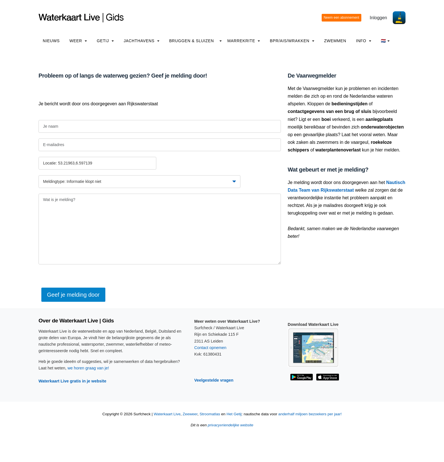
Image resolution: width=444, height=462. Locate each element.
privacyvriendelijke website (230, 425)
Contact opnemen (210, 347)
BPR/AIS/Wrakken (292, 40)
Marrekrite (243, 40)
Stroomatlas (210, 414)
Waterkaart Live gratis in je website (72, 381)
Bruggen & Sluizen (191, 40)
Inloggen (378, 17)
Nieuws (51, 40)
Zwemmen (335, 40)
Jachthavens (141, 40)
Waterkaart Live (167, 414)
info (363, 40)
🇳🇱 (385, 40)
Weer (78, 40)
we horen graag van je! (88, 368)
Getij (105, 40)
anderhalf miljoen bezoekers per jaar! (310, 414)
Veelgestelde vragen (213, 380)
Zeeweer (190, 414)
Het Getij (234, 414)
